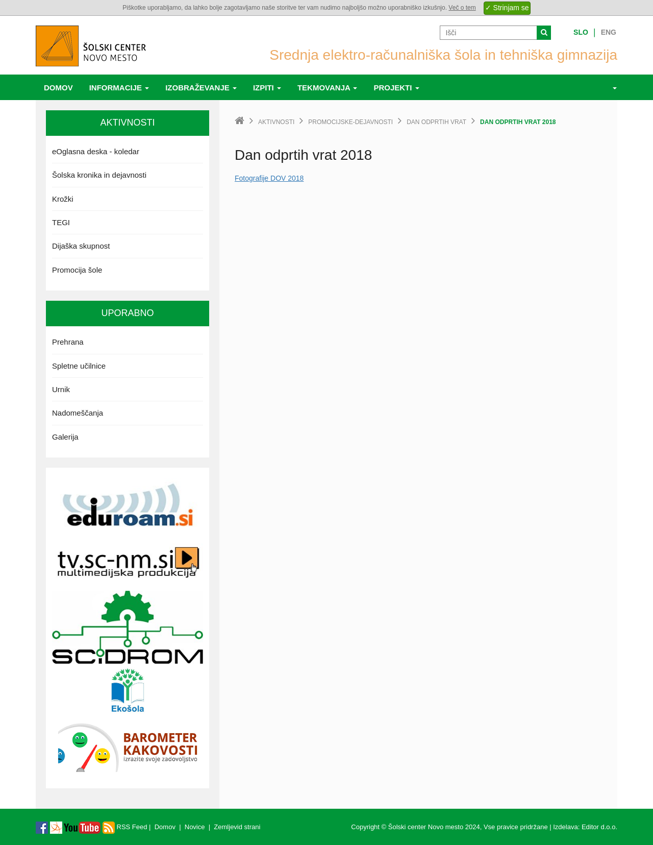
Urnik (61, 389)
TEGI (61, 222)
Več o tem (461, 7)
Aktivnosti (276, 122)
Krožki (62, 199)
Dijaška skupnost (81, 246)
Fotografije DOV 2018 (269, 178)
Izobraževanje (201, 87)
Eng (608, 32)
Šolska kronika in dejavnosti (99, 175)
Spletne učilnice (79, 365)
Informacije (119, 87)
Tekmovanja (327, 87)
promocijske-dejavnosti (350, 122)
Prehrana (68, 341)
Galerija (65, 436)
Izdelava (565, 827)
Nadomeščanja (77, 412)
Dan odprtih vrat (436, 122)
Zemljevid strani (237, 827)
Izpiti (267, 87)
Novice (195, 827)
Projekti (396, 87)
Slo (580, 32)
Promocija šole (77, 269)
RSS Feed (125, 827)
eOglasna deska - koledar (95, 151)
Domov (58, 87)
